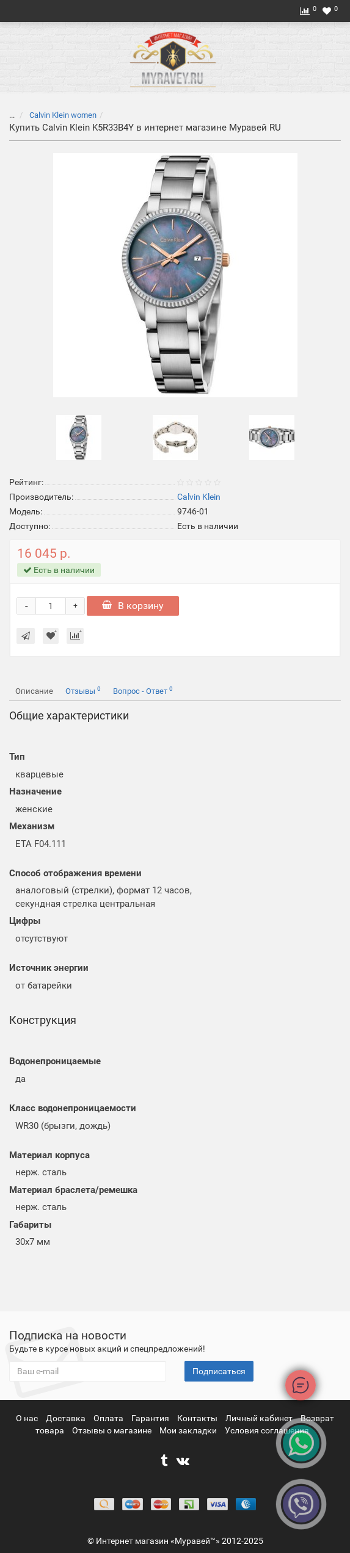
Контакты (198, 1418)
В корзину (133, 605)
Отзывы (83, 690)
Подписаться (219, 1371)
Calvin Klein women (62, 115)
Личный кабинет (259, 1418)
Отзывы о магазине (112, 1430)
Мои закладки (188, 1430)
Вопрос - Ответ (143, 690)
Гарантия (151, 1418)
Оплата (109, 1418)
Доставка (66, 1418)
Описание (34, 691)
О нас (28, 1418)
